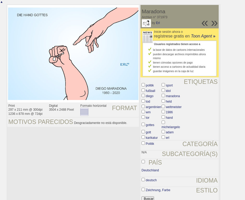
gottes (150, 125)
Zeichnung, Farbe (158, 190)
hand (169, 118)
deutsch (151, 180)
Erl (158, 23)
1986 (169, 112)
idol (168, 91)
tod (148, 101)
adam (170, 132)
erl (167, 138)
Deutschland (150, 170)
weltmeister (174, 107)
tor (147, 118)
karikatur (152, 138)
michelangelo (171, 127)
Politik (150, 144)
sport (169, 85)
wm (148, 112)
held (169, 101)
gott (148, 132)
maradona (173, 96)
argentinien (153, 107)
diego (149, 96)
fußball (150, 91)
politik (150, 85)
